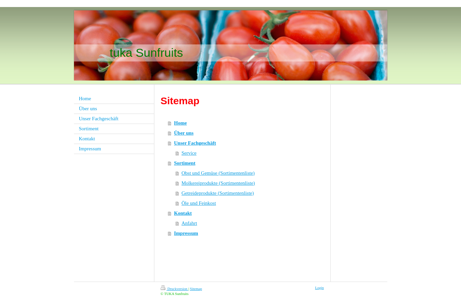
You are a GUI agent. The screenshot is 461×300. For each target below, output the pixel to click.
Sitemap (196, 289)
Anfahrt (189, 223)
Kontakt (183, 213)
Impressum (186, 233)
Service (189, 153)
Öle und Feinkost (199, 203)
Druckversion (174, 289)
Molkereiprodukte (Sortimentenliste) (218, 183)
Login (319, 288)
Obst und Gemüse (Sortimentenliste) (218, 173)
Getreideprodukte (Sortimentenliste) (218, 193)
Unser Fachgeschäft (195, 143)
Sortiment (184, 163)
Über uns (184, 133)
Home (180, 123)
